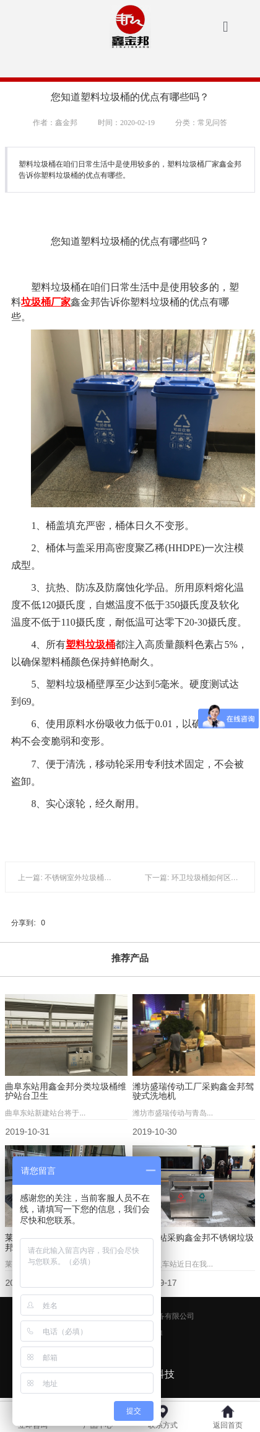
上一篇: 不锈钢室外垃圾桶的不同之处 (79, 877)
